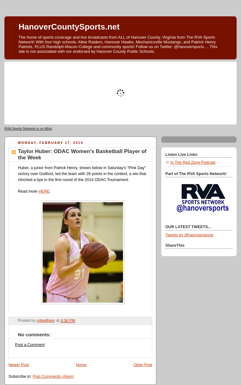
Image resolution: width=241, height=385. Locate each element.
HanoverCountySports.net (69, 26)
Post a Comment (30, 345)
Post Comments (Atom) (53, 376)
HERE (44, 191)
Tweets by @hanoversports (189, 235)
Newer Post (18, 365)
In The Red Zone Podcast (192, 162)
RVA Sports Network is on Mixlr (28, 128)
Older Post (142, 365)
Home (81, 365)
